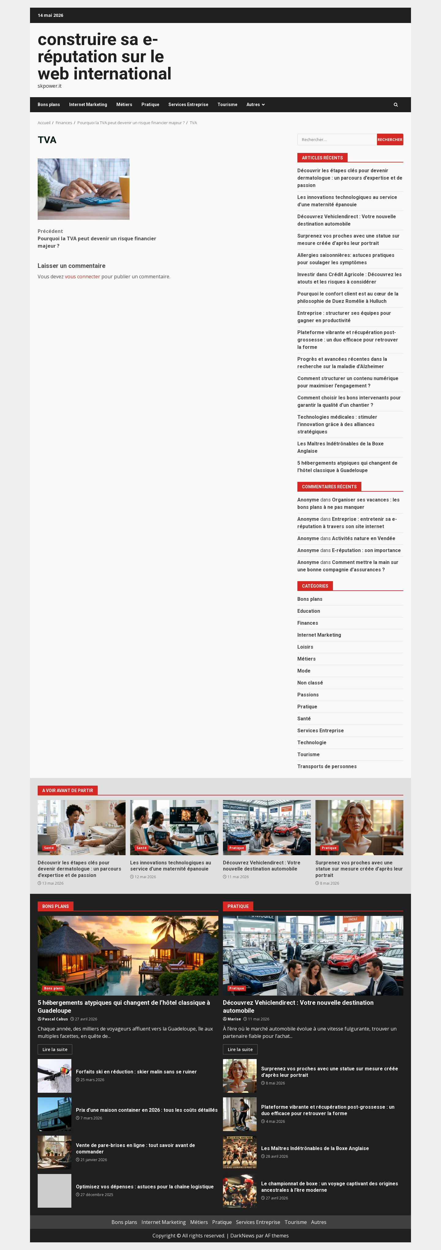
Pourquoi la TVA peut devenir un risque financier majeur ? (101, 238)
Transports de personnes (327, 766)
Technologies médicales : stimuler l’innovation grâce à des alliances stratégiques (337, 424)
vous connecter (82, 276)
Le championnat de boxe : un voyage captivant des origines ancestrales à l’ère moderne (240, 1191)
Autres (253, 104)
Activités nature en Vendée (363, 538)
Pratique (150, 104)
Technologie (311, 742)
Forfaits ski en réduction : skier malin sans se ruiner (54, 1076)
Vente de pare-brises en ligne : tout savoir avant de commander (54, 1152)
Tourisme (227, 104)
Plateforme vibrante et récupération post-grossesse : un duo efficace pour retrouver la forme (347, 340)
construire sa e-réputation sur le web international (105, 56)
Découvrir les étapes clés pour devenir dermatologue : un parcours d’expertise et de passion (349, 178)
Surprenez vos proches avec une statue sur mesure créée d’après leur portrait (359, 827)
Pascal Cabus (55, 1019)
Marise (234, 1019)
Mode (304, 671)
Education (308, 611)
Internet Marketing (88, 104)
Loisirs (305, 647)
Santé (304, 719)
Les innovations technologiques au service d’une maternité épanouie (174, 827)
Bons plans (49, 104)
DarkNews (242, 1235)
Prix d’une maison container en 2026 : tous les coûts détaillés (54, 1114)
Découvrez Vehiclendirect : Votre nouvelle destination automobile (267, 827)
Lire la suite (55, 1049)
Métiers (124, 104)
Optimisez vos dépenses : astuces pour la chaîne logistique (54, 1191)
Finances (307, 623)
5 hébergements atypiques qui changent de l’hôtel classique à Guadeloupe (128, 956)
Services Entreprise (188, 104)
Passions (308, 695)
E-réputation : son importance (366, 550)
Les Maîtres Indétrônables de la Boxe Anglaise (240, 1152)
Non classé (310, 683)
